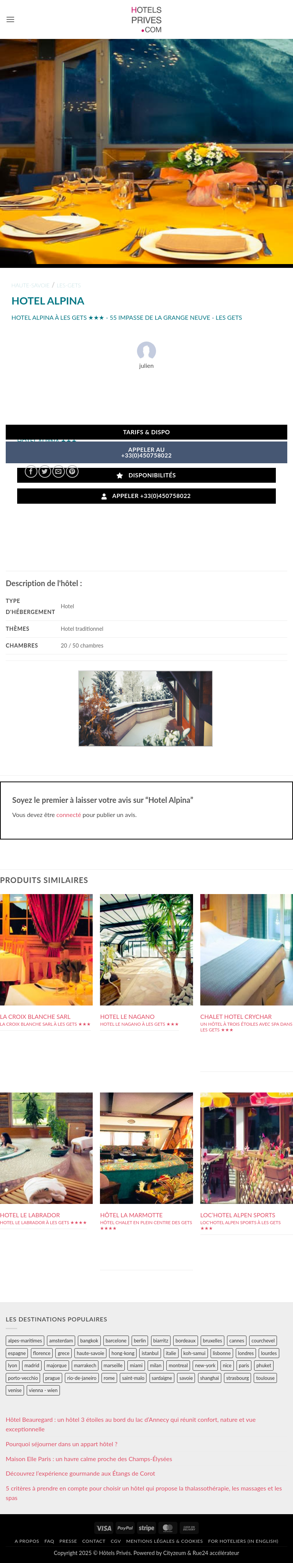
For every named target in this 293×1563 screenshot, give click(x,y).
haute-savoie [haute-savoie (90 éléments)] (90, 1353)
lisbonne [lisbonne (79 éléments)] (222, 1353)
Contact (93, 1541)
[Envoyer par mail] (58, 471)
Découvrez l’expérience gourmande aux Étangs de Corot (80, 1473)
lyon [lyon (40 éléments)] (12, 1365)
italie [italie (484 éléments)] (171, 1353)
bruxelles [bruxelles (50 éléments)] (212, 1340)
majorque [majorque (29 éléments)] (57, 1365)
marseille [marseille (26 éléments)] (113, 1365)
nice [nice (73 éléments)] (227, 1365)
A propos (26, 1541)
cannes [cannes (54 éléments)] (236, 1340)
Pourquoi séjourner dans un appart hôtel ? (62, 1443)
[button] (10, 19)
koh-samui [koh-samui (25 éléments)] (195, 1353)
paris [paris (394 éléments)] (244, 1365)
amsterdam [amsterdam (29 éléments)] (61, 1340)
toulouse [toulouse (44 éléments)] (265, 1378)
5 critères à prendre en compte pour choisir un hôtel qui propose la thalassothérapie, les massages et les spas (144, 1493)
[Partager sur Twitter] (45, 471)
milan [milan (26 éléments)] (155, 1365)
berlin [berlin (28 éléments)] (140, 1340)
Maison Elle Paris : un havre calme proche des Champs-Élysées (89, 1458)
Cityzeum (174, 1553)
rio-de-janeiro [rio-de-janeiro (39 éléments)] (81, 1378)
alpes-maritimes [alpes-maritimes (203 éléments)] (25, 1340)
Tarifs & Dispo (146, 432)
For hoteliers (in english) (243, 1541)
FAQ (49, 1541)
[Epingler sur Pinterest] (72, 471)
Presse (68, 1541)
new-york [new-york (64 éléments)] (205, 1365)
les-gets (69, 285)
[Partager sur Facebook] (31, 471)
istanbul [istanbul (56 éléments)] (150, 1353)
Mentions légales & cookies (164, 1541)
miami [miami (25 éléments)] (136, 1365)
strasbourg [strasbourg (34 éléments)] (237, 1378)
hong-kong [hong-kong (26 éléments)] (122, 1353)
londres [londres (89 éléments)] (246, 1353)
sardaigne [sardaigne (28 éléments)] (162, 1378)
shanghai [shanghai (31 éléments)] (209, 1378)
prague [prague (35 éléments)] (52, 1378)
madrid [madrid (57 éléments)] (31, 1365)
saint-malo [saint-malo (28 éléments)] (133, 1378)
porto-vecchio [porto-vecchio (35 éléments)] (23, 1378)
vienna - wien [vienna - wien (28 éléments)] (43, 1390)
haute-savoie (30, 285)
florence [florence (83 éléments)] (42, 1353)
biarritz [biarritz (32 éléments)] (160, 1340)
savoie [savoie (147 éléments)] (186, 1378)
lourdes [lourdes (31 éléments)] (269, 1353)
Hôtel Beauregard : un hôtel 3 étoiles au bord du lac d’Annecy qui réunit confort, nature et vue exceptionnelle (131, 1424)
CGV (116, 1541)
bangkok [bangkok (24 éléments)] (89, 1340)
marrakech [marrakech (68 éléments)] (85, 1365)
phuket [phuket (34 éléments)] (263, 1365)
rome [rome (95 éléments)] (109, 1378)
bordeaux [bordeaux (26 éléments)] (185, 1340)
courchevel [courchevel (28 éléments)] (263, 1340)
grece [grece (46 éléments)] (63, 1353)
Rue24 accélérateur (216, 1553)
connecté (68, 814)
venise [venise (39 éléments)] (15, 1390)
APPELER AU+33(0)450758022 (146, 452)
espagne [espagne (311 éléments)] (17, 1353)
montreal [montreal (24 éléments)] (178, 1365)
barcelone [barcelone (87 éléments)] (116, 1340)
